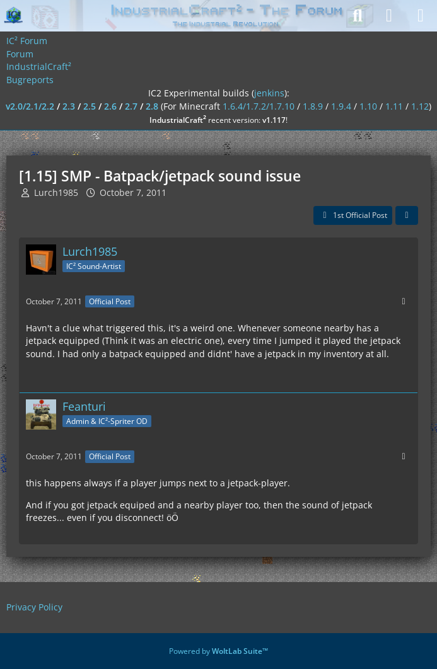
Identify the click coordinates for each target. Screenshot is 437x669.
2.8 (152, 106)
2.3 (68, 106)
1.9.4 (341, 106)
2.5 (89, 106)
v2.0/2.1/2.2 (30, 106)
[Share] (406, 215)
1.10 (368, 106)
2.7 (131, 106)
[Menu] (420, 15)
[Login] (389, 15)
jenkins (269, 93)
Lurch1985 (56, 192)
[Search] (357, 15)
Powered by (218, 651)
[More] (403, 301)
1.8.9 (313, 106)
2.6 (110, 106)
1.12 (420, 106)
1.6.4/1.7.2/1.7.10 (258, 106)
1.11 (394, 106)
